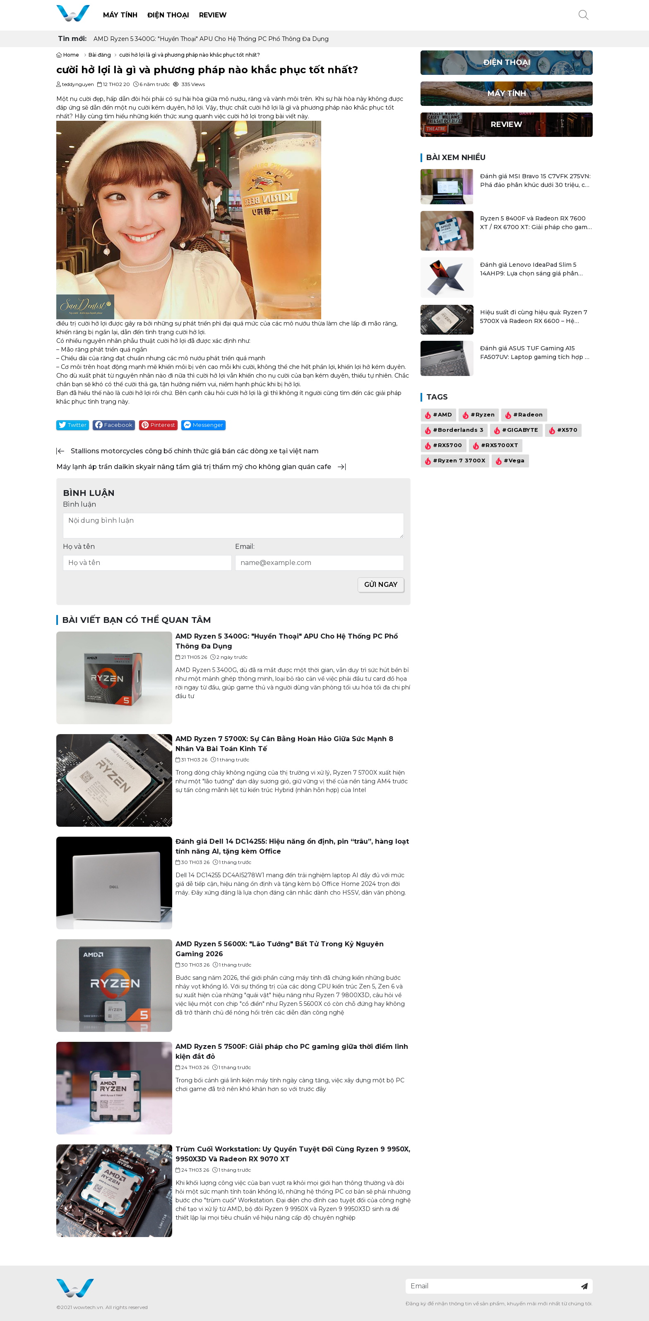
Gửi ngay (380, 585)
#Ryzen (478, 415)
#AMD (437, 415)
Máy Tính (120, 15)
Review (213, 15)
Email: (245, 546)
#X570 (562, 431)
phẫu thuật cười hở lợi (154, 341)
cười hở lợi (263, 107)
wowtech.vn (88, 1307)
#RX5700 (442, 446)
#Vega (509, 461)
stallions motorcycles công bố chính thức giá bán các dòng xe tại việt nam (195, 451)
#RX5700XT (495, 446)
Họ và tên (79, 546)
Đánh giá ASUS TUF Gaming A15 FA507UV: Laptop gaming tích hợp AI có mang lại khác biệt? (535, 353)
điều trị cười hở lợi (81, 323)
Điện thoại (168, 15)
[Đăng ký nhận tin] (584, 1286)
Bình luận (79, 504)
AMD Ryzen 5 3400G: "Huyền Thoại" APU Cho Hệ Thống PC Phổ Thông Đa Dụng (211, 39)
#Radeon (523, 415)
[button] (583, 15)
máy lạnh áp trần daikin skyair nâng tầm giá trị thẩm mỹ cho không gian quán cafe (193, 467)
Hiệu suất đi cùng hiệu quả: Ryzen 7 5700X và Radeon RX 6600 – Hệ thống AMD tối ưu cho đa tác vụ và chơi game (533, 317)
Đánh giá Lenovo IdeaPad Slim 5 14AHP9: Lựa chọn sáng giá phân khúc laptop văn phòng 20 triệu (529, 269)
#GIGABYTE (515, 431)
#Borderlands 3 (453, 431)
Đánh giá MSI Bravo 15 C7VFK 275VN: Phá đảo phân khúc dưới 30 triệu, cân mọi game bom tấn (536, 180)
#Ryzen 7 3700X (454, 461)
